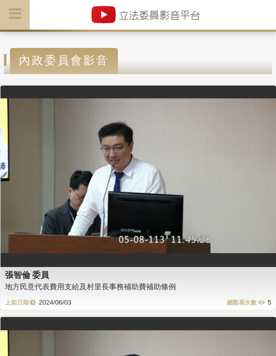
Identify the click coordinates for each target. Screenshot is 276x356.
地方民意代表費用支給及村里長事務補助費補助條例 (90, 286)
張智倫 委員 (27, 274)
